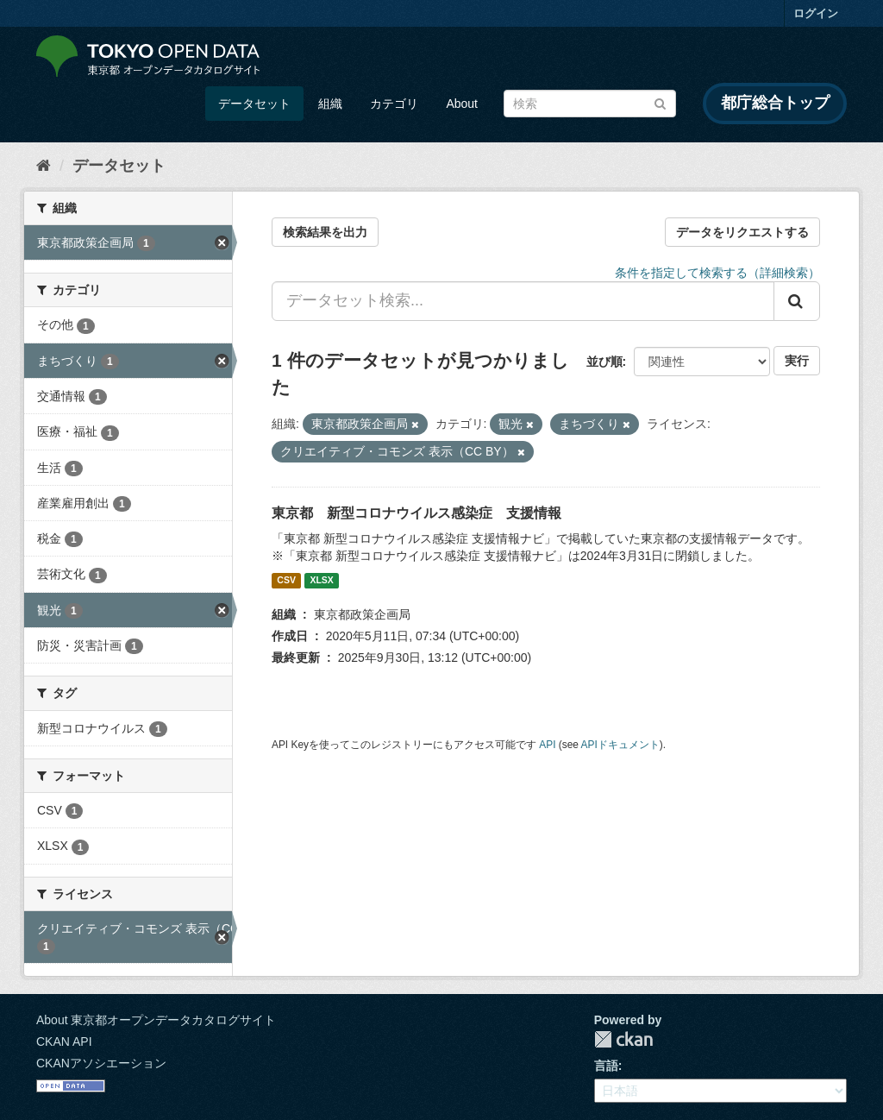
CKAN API (64, 1041)
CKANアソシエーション (101, 1063)
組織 (330, 103)
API (547, 745)
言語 (606, 1066)
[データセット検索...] (523, 301)
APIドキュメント (620, 745)
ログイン (815, 13)
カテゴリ (394, 103)
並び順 (604, 361)
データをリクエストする (742, 232)
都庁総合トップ (775, 102)
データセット (254, 103)
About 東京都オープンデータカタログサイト (156, 1020)
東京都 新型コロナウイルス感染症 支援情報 (416, 513)
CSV (286, 581)
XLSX (321, 581)
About (462, 103)
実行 (797, 361)
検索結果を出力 (325, 232)
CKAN (623, 1039)
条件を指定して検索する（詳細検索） (717, 273)
